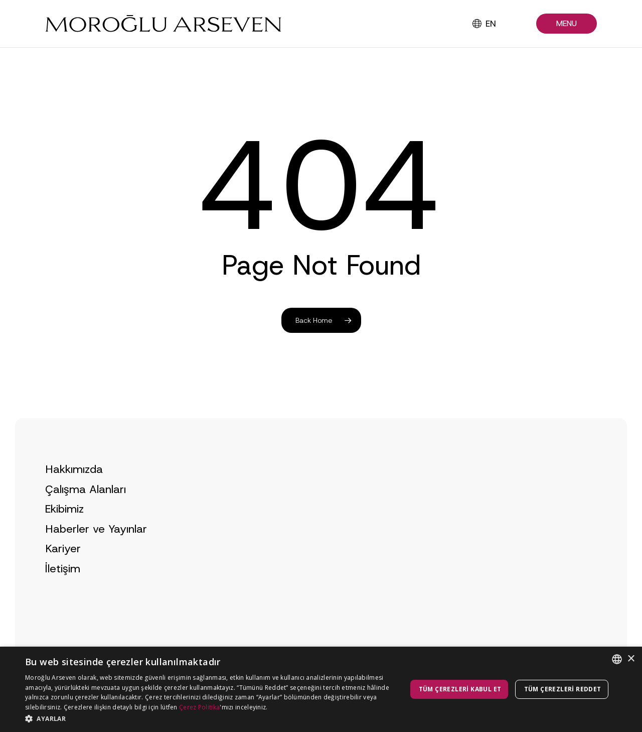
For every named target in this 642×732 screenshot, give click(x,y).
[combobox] (617, 659)
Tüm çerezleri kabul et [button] (460, 689)
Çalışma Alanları (85, 510)
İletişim (62, 589)
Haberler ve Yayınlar (96, 549)
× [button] (630, 659)
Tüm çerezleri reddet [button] (562, 689)
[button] (566, 24)
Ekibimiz (64, 529)
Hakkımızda (74, 489)
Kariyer (63, 569)
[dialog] (321, 689)
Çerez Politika (199, 707)
